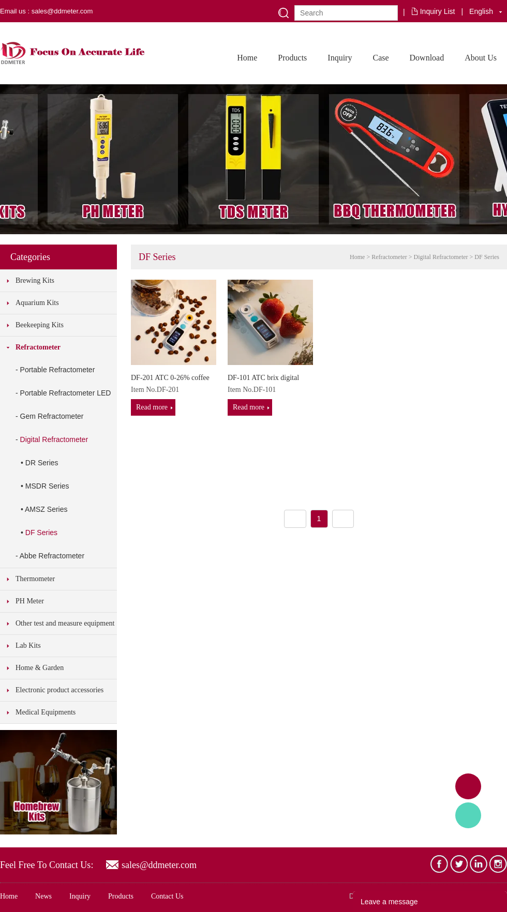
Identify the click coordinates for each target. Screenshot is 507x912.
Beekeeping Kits (40, 325)
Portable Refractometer (57, 370)
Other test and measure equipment (65, 623)
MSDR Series (47, 486)
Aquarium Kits (37, 303)
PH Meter (30, 601)
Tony (468, 815)
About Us (481, 57)
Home (247, 57)
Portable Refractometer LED (65, 393)
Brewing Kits (35, 280)
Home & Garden (40, 668)
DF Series (41, 532)
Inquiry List (437, 11)
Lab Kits (28, 645)
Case (380, 57)
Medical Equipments (46, 712)
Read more (152, 407)
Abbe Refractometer (52, 556)
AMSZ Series (46, 509)
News (43, 896)
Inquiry (339, 57)
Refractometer (38, 347)
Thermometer (35, 579)
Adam (468, 786)
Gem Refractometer (52, 416)
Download (427, 57)
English (481, 11)
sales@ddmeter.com (159, 865)
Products (292, 57)
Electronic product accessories (59, 690)
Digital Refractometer (54, 439)
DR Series (41, 463)
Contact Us (167, 896)
